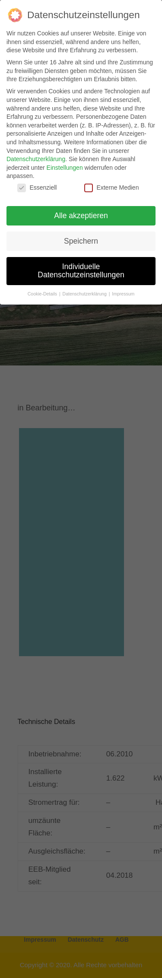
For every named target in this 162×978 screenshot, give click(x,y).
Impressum (123, 293)
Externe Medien (111, 188)
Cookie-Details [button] (43, 293)
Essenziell (37, 188)
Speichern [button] (81, 241)
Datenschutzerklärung (35, 159)
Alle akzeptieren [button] (81, 215)
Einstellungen (65, 167)
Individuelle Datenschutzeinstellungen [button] (81, 270)
